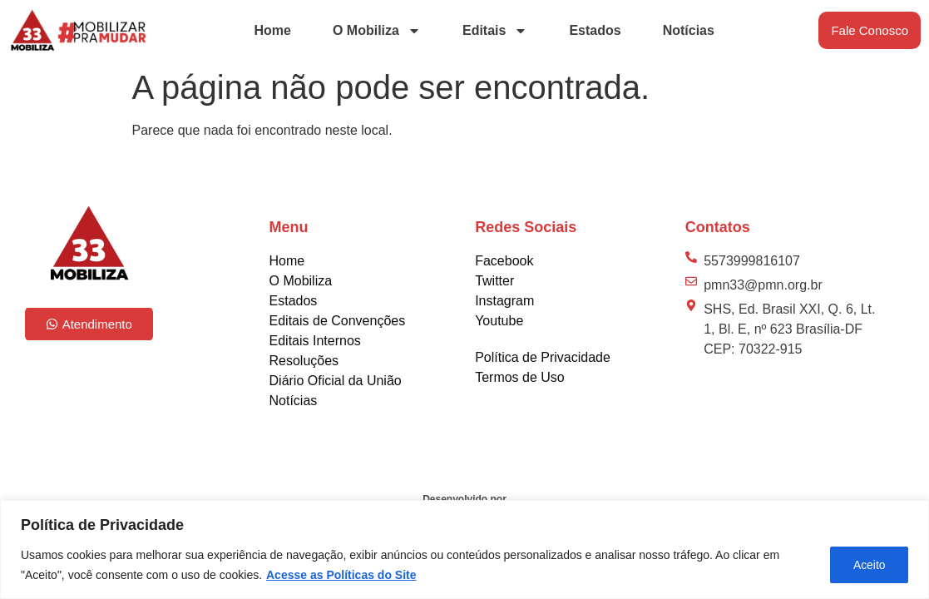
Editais (494, 31)
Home (272, 30)
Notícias (688, 30)
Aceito (868, 565)
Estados (594, 30)
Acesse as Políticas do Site (341, 575)
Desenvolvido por (464, 499)
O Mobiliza (377, 31)
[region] (464, 549)
